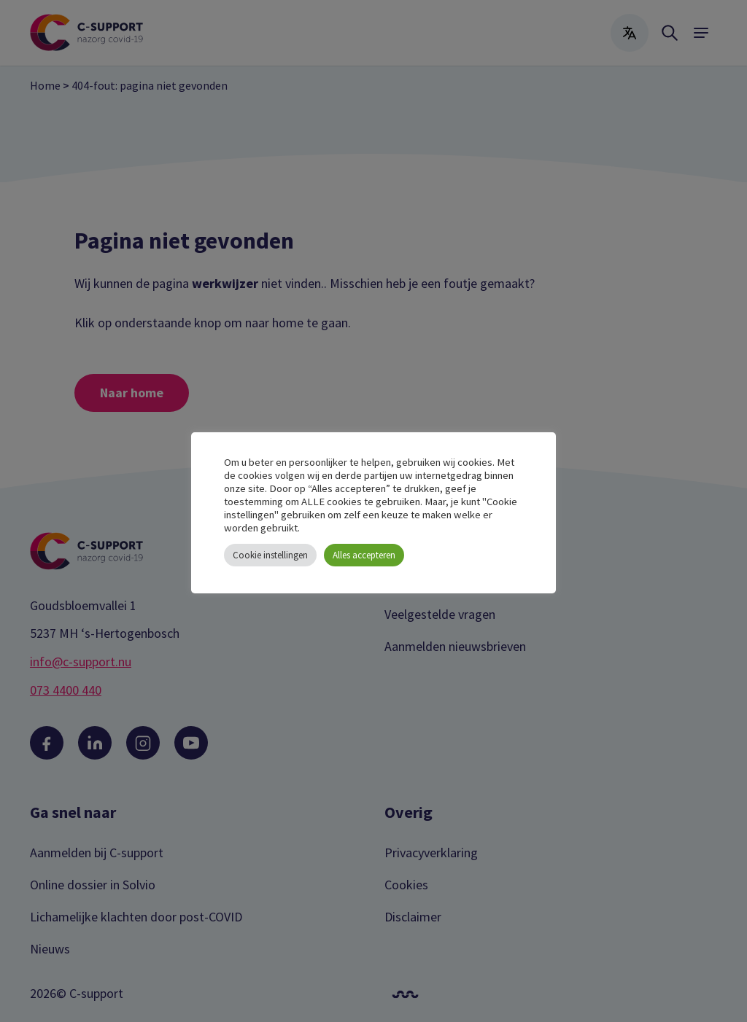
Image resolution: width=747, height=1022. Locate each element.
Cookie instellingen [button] (270, 555)
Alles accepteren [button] (364, 555)
